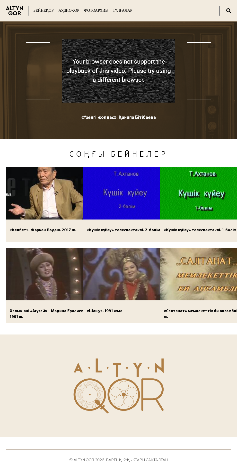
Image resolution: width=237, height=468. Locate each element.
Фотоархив (96, 10)
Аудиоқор (69, 10)
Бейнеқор (43, 10)
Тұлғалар (122, 10)
